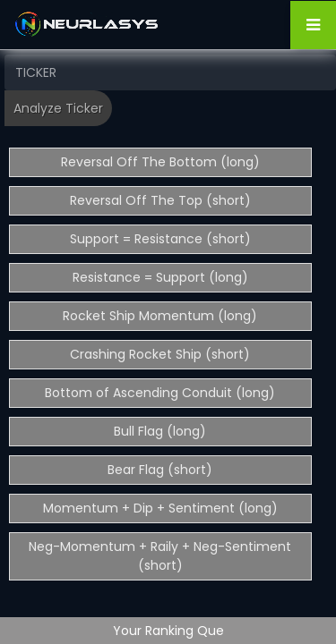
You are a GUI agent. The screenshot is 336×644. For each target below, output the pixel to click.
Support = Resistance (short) (160, 239)
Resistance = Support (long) (160, 277)
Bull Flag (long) (160, 431)
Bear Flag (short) (160, 470)
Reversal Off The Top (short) (160, 200)
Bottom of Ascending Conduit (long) (160, 393)
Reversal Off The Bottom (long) (160, 162)
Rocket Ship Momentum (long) (160, 316)
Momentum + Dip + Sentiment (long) (160, 508)
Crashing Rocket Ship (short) (160, 354)
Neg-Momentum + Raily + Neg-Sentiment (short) (160, 556)
